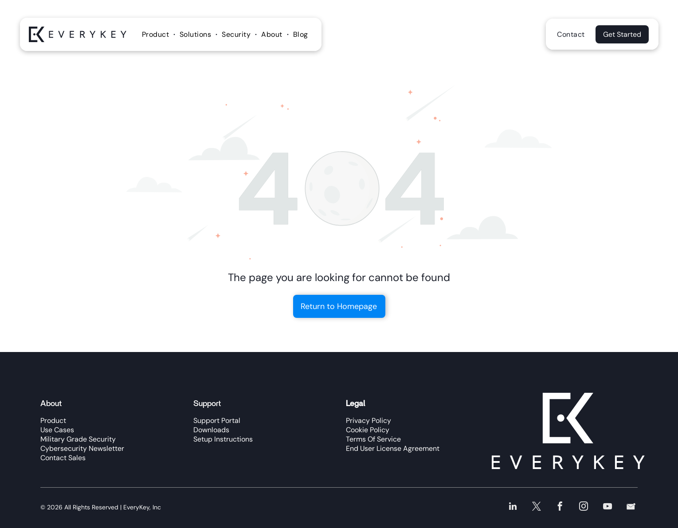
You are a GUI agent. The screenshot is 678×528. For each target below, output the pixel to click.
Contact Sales (63, 457)
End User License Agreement (392, 448)
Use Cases (57, 429)
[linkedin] (515, 507)
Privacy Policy (368, 420)
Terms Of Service (373, 439)
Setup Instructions (223, 439)
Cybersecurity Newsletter (82, 448)
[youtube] (608, 507)
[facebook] (562, 507)
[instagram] (585, 507)
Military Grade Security (78, 439)
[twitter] (539, 507)
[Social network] (631, 507)
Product (53, 420)
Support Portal (216, 420)
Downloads (211, 429)
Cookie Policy (367, 429)
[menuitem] (156, 34)
